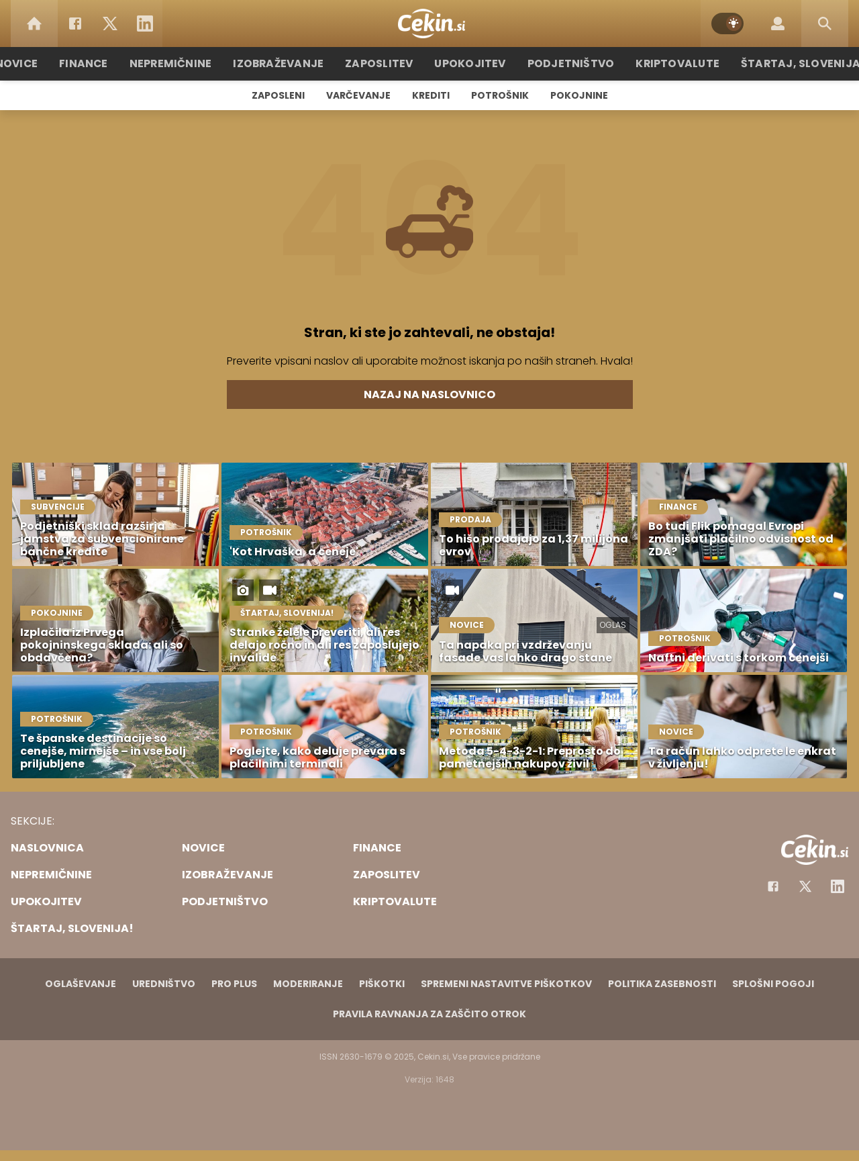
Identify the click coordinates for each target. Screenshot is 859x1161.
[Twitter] (110, 23)
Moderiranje (308, 983)
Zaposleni (278, 95)
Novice (39, 63)
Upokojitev (471, 63)
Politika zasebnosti (662, 983)
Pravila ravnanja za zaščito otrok (429, 1014)
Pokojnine (579, 95)
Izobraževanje (290, 63)
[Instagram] (837, 886)
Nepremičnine (187, 63)
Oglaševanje (80, 983)
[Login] (777, 23)
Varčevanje (358, 95)
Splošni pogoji (773, 983)
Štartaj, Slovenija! (783, 63)
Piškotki (382, 983)
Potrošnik (500, 95)
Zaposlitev (384, 63)
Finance (104, 63)
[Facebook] (75, 23)
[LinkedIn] (145, 23)
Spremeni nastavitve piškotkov (506, 983)
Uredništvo (163, 983)
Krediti (431, 95)
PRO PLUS (234, 983)
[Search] (824, 23)
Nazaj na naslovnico (429, 394)
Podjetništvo (565, 63)
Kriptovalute (666, 63)
